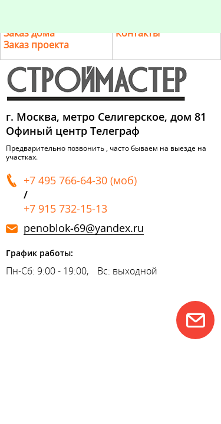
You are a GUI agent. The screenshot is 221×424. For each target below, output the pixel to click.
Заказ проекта (36, 44)
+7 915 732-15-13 (65, 208)
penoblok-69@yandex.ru (84, 228)
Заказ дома (29, 32)
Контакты (138, 32)
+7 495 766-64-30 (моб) (80, 180)
